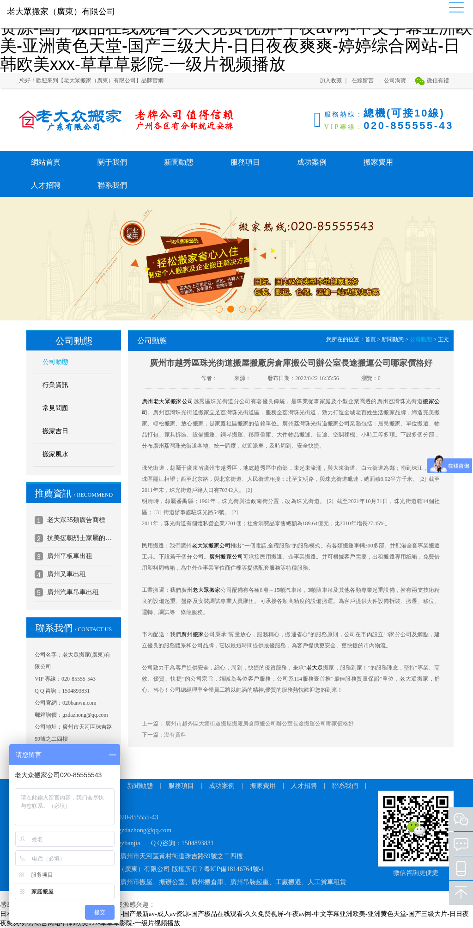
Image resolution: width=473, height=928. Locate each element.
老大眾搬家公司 (211, 545)
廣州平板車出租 (69, 556)
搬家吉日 (55, 431)
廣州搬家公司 (226, 556)
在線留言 (363, 80)
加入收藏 (331, 80)
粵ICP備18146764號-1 (234, 869)
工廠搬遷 (288, 882)
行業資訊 (55, 384)
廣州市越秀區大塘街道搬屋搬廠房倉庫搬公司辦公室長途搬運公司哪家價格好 (259, 723)
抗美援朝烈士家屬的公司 (80, 538)
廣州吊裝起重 (249, 882)
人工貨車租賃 (327, 882)
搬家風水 (55, 454)
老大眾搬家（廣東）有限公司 (65, 119)
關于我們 (112, 162)
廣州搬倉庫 (207, 882)
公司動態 (55, 361)
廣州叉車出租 (66, 574)
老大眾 (314, 667)
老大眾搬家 (207, 590)
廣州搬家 (192, 634)
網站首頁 (46, 162)
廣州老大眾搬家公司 (168, 401)
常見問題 (55, 408)
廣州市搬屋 (136, 882)
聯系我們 (112, 185)
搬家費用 (378, 162)
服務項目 (245, 162)
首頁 (370, 339)
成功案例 (312, 162)
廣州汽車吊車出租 (73, 592)
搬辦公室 (172, 882)
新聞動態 (179, 162)
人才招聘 (46, 185)
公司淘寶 (395, 80)
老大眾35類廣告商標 (76, 519)
